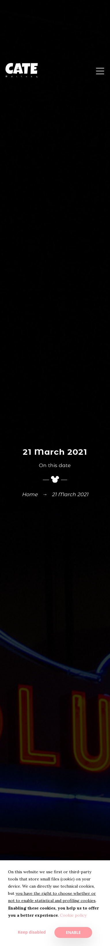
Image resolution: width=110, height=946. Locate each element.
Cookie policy (73, 915)
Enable (73, 932)
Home (30, 495)
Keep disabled (32, 932)
